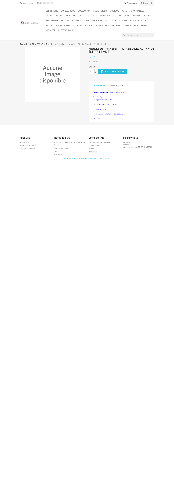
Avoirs (91, 149)
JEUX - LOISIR (67, 20)
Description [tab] (99, 86)
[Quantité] (92, 71)
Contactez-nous (61, 148)
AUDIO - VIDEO (100, 11)
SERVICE (127, 25)
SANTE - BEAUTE (138, 20)
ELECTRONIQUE (66, 30)
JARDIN (136, 15)
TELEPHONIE (52, 20)
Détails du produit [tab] (117, 86)
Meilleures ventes (27, 149)
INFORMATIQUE (63, 15)
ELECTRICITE (52, 11)
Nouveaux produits (28, 145)
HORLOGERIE (140, 25)
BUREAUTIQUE (68, 11)
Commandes (94, 145)
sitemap (57, 151)
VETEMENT (92, 15)
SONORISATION (107, 15)
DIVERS (49, 15)
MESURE (147, 15)
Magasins (58, 154)
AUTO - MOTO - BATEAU (133, 11)
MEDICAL (89, 25)
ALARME (123, 20)
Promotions (25, 142)
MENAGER (51, 30)
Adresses (93, 152)
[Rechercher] (138, 35)
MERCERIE (97, 20)
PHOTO (49, 25)
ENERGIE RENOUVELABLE (108, 25)
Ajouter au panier (113, 71)
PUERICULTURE (63, 25)
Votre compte (96, 138)
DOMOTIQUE (124, 15)
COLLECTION (84, 11)
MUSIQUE (114, 11)
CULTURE (77, 25)
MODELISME (110, 20)
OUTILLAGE (78, 15)
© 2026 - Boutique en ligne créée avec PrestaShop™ (87, 158)
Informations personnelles (100, 142)
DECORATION (82, 20)
